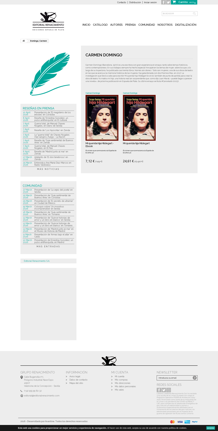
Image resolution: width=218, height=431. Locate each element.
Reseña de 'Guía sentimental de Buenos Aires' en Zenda (53, 141)
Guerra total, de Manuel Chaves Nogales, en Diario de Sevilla (49, 124)
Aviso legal (74, 376)
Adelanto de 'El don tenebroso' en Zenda (51, 158)
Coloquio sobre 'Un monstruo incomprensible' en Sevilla (49, 207)
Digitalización (185, 24)
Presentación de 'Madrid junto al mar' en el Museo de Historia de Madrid (54, 230)
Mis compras (121, 380)
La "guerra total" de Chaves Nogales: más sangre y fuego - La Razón (52, 136)
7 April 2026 (26, 124)
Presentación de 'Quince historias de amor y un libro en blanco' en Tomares (53, 224)
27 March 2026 (27, 158)
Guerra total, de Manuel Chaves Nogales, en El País (49, 147)
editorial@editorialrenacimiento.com (41, 395)
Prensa (130, 24)
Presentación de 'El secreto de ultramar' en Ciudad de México (53, 202)
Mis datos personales (125, 386)
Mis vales (119, 390)
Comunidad (146, 24)
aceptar (210, 428)
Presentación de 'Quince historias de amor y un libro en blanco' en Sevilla (52, 219)
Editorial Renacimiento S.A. (37, 261)
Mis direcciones (122, 383)
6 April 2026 (26, 152)
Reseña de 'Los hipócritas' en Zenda (52, 130)
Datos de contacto (78, 380)
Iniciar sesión (150, 2)
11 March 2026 (27, 235)
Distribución (135, 2)
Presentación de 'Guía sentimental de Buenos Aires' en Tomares (52, 213)
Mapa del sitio (76, 383)
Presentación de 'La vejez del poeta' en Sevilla (53, 191)
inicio (86, 24)
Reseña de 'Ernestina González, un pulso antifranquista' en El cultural (51, 119)
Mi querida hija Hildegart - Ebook (100, 144)
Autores (116, 24)
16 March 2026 (27, 213)
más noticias (48, 169)
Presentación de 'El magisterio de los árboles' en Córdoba (52, 113)
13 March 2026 (27, 219)
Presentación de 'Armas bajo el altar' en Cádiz (53, 235)
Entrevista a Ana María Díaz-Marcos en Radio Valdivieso (52, 164)
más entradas (48, 246)
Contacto (121, 2)
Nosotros (164, 24)
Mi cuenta (119, 376)
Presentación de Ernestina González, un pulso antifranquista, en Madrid (53, 241)
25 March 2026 (27, 164)
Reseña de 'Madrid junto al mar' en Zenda (51, 152)
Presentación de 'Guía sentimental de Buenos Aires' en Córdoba (52, 196)
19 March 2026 (27, 207)
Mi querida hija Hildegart (136, 143)
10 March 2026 (27, 241)
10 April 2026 (26, 113)
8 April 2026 (26, 119)
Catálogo (100, 24)
